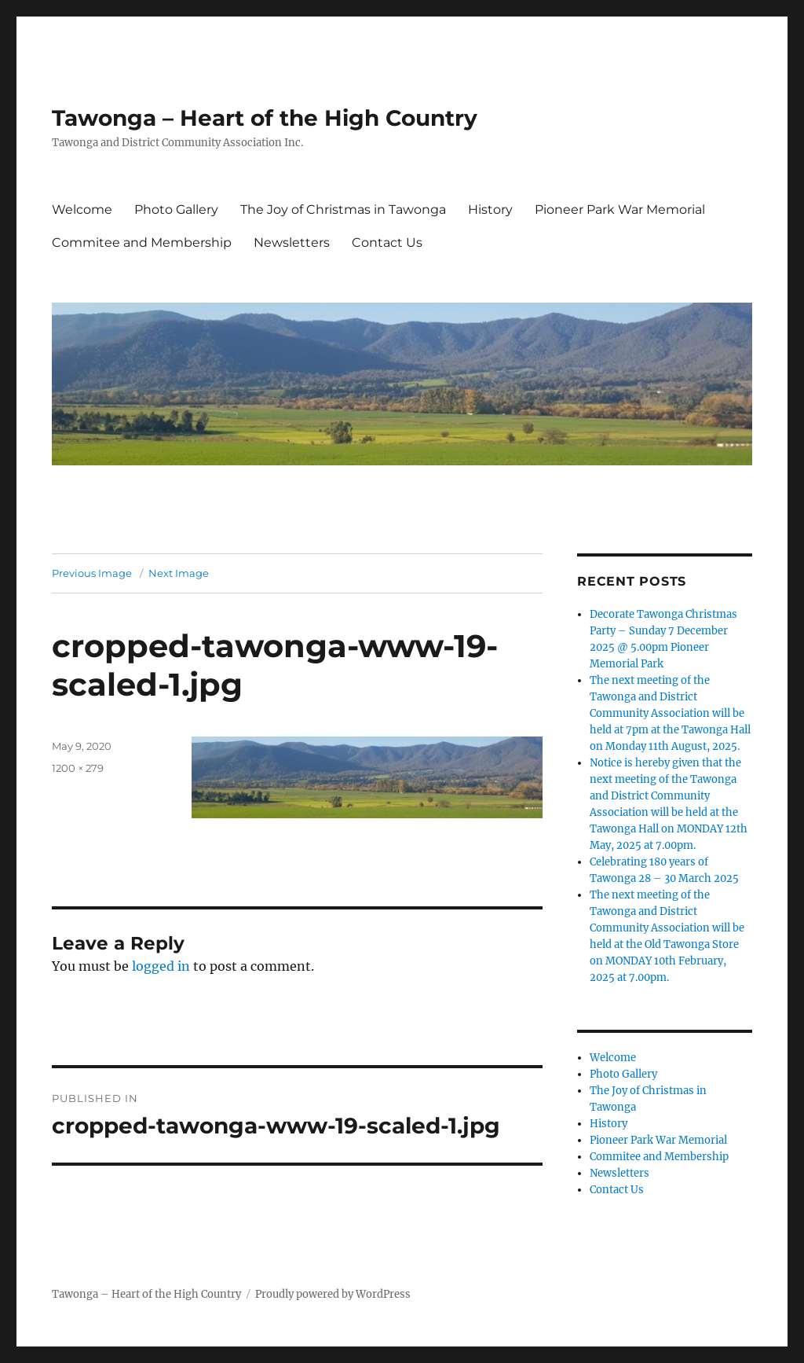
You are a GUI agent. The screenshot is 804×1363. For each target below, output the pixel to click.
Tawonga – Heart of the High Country (264, 118)
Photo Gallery (176, 209)
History (490, 209)
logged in (161, 966)
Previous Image (92, 573)
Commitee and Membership (142, 242)
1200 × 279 (78, 768)
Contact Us (387, 242)
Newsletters (292, 242)
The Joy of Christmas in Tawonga (343, 209)
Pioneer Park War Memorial (620, 209)
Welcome (82, 209)
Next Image (178, 573)
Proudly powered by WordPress (333, 1294)
